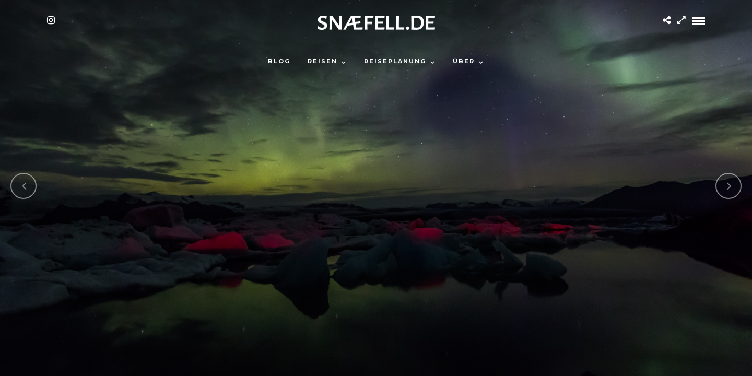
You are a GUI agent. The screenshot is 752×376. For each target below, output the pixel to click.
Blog (279, 61)
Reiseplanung (395, 61)
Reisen (322, 61)
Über (464, 61)
